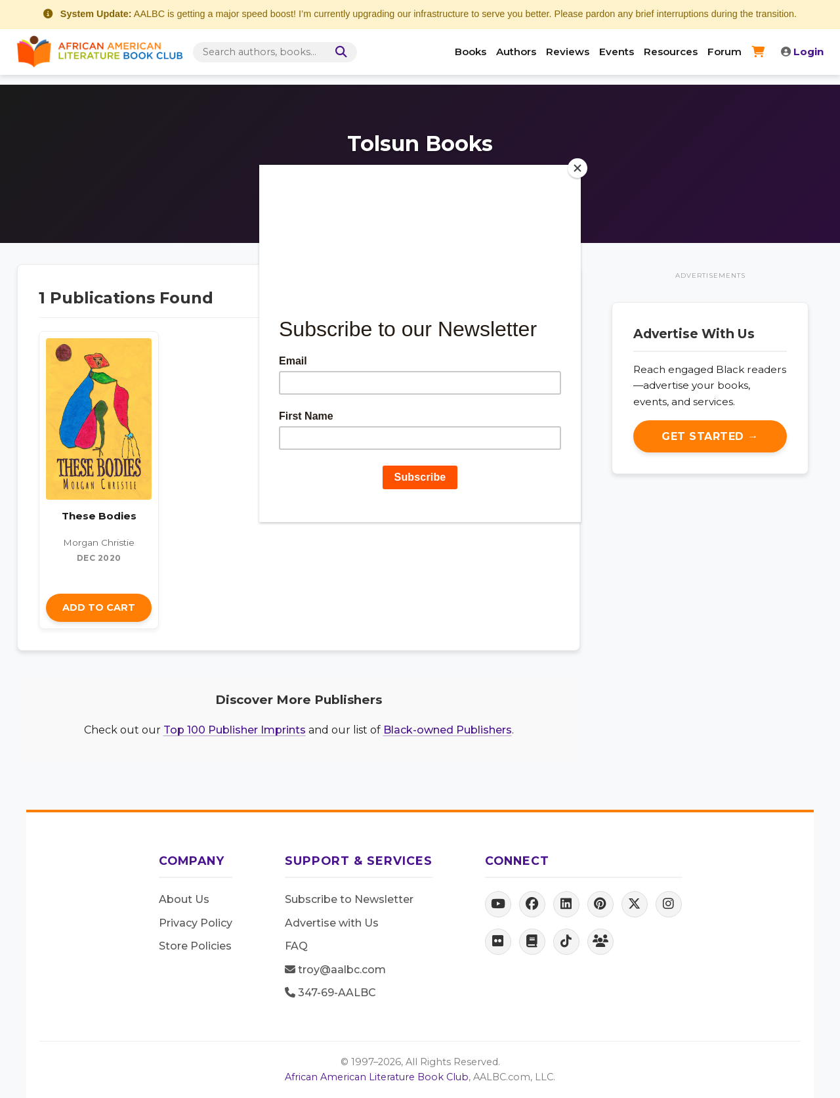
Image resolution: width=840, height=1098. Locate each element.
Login (802, 51)
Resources (671, 51)
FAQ (296, 946)
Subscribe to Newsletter (349, 899)
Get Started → (710, 436)
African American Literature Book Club (377, 1077)
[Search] (338, 52)
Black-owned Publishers (447, 730)
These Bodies (99, 516)
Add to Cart (98, 607)
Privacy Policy (195, 923)
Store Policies (195, 946)
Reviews (567, 51)
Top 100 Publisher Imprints (234, 730)
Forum (724, 51)
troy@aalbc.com (335, 969)
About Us (184, 899)
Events (616, 51)
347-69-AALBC (330, 992)
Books (470, 51)
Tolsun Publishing (460, 181)
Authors (516, 51)
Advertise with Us (332, 923)
